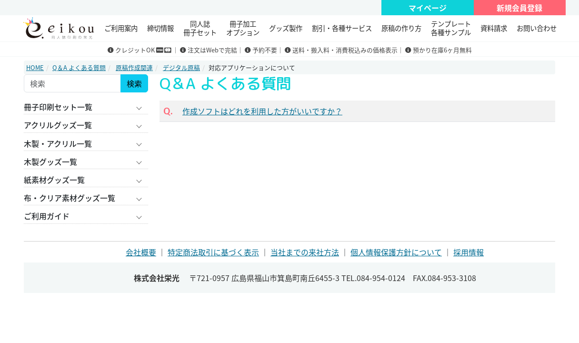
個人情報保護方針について (396, 252)
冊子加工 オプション (243, 28)
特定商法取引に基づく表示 (213, 252)
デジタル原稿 (181, 67)
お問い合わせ (537, 28)
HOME (35, 67)
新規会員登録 (519, 7)
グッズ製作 (285, 28)
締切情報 (160, 28)
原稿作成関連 (134, 67)
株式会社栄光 (157, 277)
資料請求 (493, 28)
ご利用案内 (121, 28)
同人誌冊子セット (200, 28)
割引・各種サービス (342, 28)
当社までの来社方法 (304, 252)
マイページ (428, 7)
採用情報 (468, 252)
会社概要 (141, 252)
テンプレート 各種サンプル (451, 28)
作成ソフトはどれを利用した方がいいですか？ (262, 111)
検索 (134, 83)
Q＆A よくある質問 (79, 67)
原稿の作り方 (401, 28)
